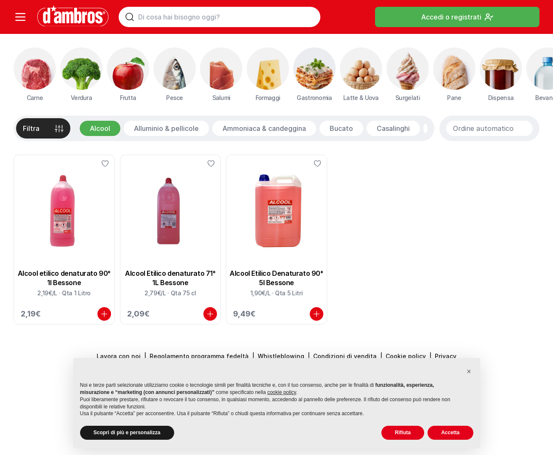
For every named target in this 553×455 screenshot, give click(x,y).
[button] (469, 371)
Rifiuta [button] (403, 433)
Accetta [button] (450, 433)
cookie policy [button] (281, 392)
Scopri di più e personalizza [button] (127, 433)
